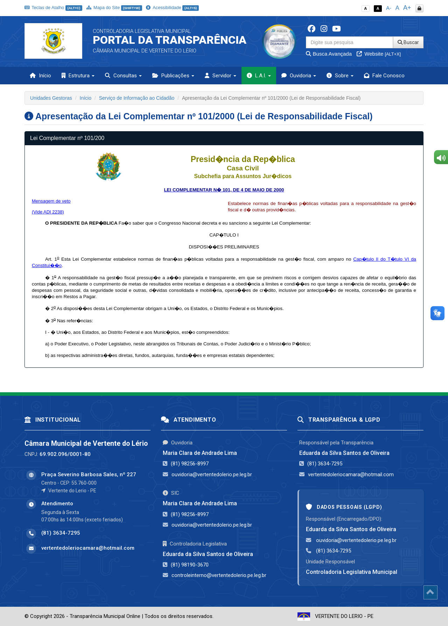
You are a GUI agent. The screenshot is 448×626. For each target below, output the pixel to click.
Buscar (408, 42)
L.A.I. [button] (259, 75)
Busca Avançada (329, 54)
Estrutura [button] (78, 75)
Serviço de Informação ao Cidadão (137, 98)
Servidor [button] (220, 75)
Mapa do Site (114, 7)
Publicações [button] (173, 75)
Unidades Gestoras (51, 98)
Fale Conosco (384, 75)
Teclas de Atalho (53, 7)
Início (40, 75)
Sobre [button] (340, 75)
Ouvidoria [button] (298, 75)
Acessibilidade (172, 7)
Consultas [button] (123, 75)
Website (379, 54)
